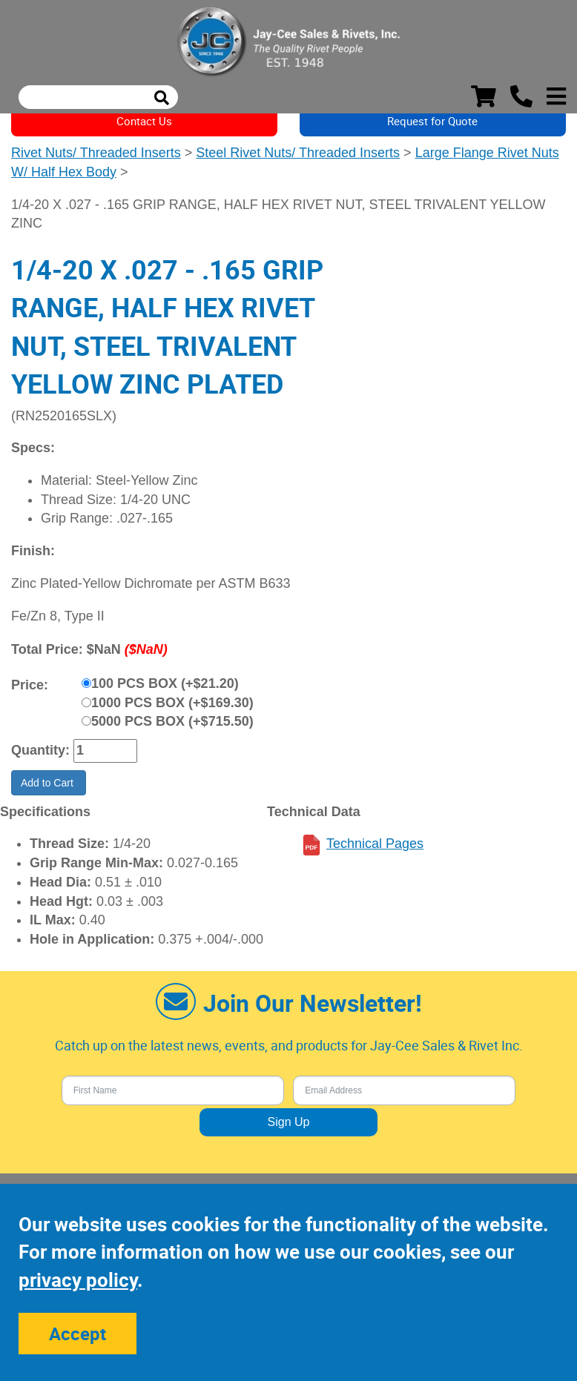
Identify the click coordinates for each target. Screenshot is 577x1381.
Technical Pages (374, 843)
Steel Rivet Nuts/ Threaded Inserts (298, 152)
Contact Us (144, 120)
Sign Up (289, 1122)
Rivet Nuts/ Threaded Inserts (96, 152)
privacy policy (78, 1280)
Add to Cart (48, 783)
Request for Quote (432, 120)
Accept (77, 1333)
